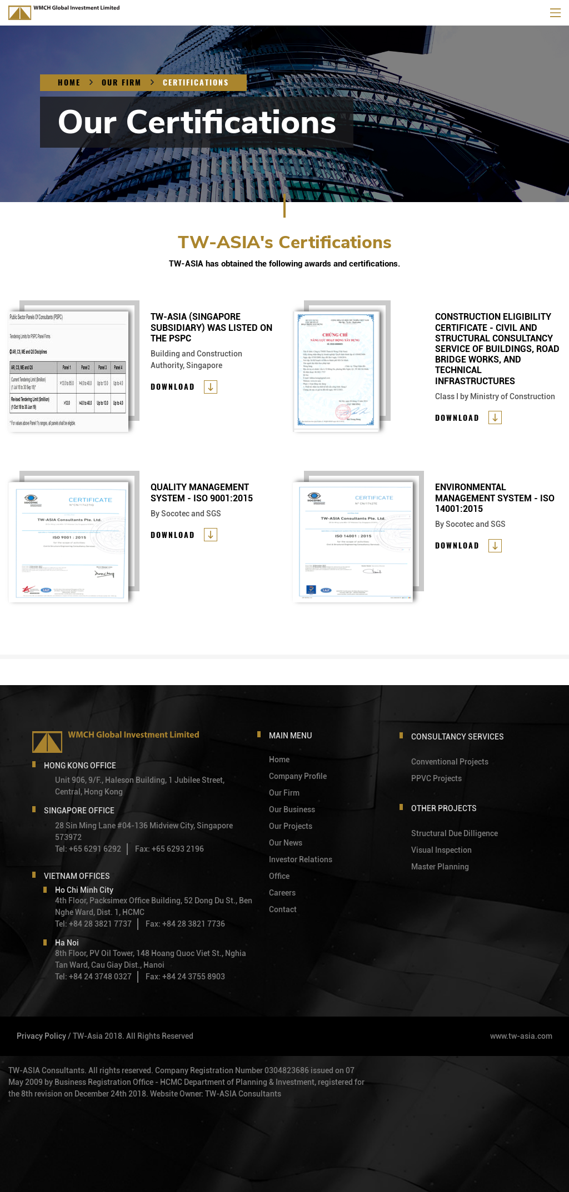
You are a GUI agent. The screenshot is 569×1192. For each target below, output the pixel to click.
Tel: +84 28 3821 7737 (93, 923)
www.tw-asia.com (521, 1036)
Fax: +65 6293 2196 (169, 848)
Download (173, 386)
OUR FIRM (122, 82)
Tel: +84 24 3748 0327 (93, 976)
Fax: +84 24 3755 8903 (185, 976)
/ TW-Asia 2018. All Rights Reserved (130, 1036)
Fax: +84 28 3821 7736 (185, 923)
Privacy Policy (41, 1036)
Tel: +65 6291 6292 (88, 848)
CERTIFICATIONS (196, 82)
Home (69, 82)
